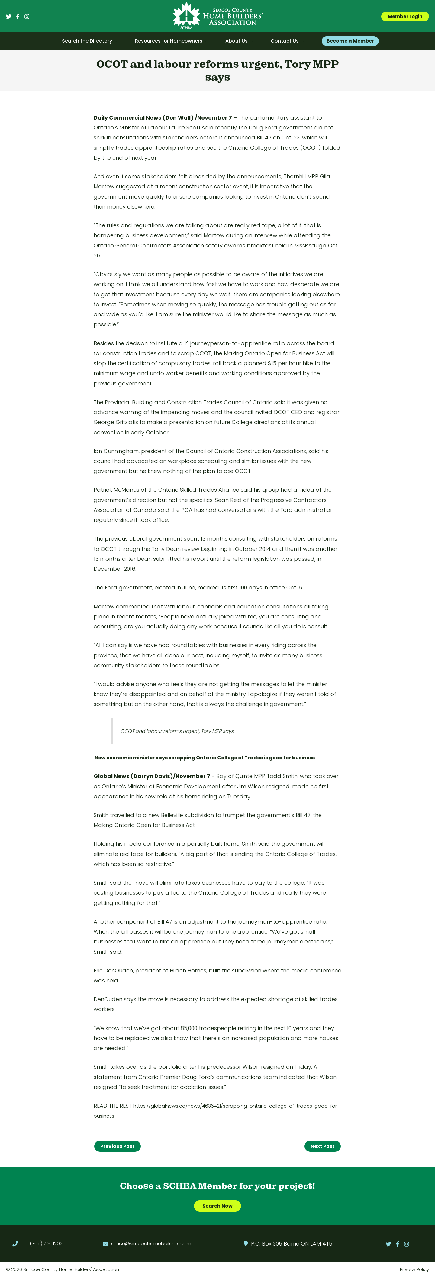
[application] (114, 41)
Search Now (217, 1205)
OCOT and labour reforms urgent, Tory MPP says (177, 731)
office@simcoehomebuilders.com (151, 1243)
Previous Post (117, 1146)
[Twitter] (8, 16)
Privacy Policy (414, 1269)
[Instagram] (27, 16)
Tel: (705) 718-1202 (42, 1243)
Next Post (323, 1146)
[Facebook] (18, 16)
